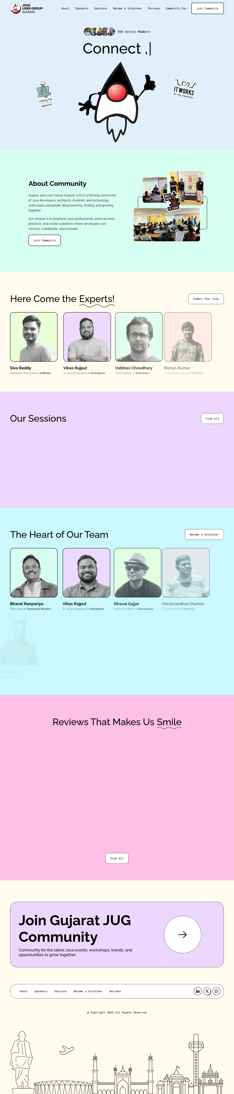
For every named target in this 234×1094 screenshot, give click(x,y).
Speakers (81, 8)
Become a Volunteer (127, 8)
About (65, 8)
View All (117, 858)
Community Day (176, 8)
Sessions (100, 8)
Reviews (154, 8)
